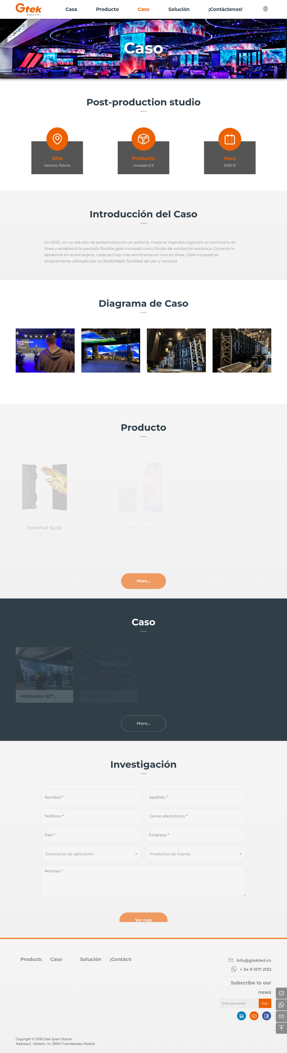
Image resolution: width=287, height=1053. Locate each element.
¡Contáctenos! (127, 959)
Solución (90, 959)
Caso (56, 959)
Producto (31, 959)
